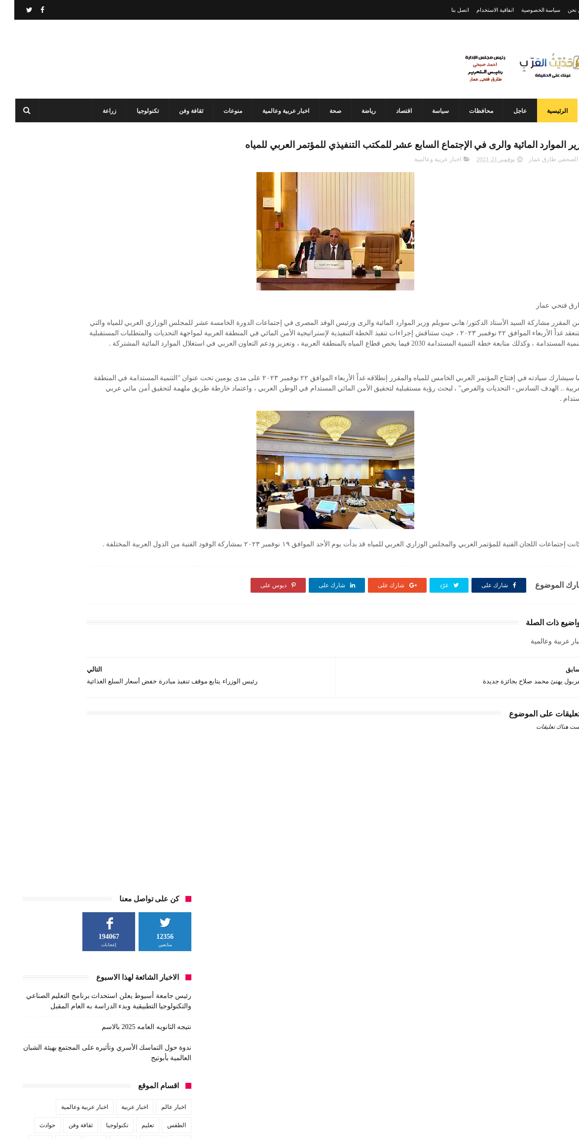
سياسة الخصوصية (526, 10)
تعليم (133, 371)
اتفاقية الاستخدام (481, 10)
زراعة (102, 110)
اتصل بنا (446, 10)
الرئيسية (550, 110)
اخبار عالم (159, 353)
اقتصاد (397, 110)
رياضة (362, 110)
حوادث (33, 371)
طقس (54, 389)
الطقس (162, 371)
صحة (328, 110)
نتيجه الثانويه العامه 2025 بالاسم (132, 273)
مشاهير (104, 407)
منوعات (226, 110)
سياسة (433, 110)
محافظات (474, 110)
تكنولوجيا (141, 110)
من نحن (562, 10)
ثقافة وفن (184, 110)
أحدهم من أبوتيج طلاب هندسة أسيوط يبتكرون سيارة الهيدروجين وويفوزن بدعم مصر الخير (270, 1081)
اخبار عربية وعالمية (278, 110)
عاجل (513, 110)
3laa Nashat (410, 1123)
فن (168, 407)
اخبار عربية (120, 353)
